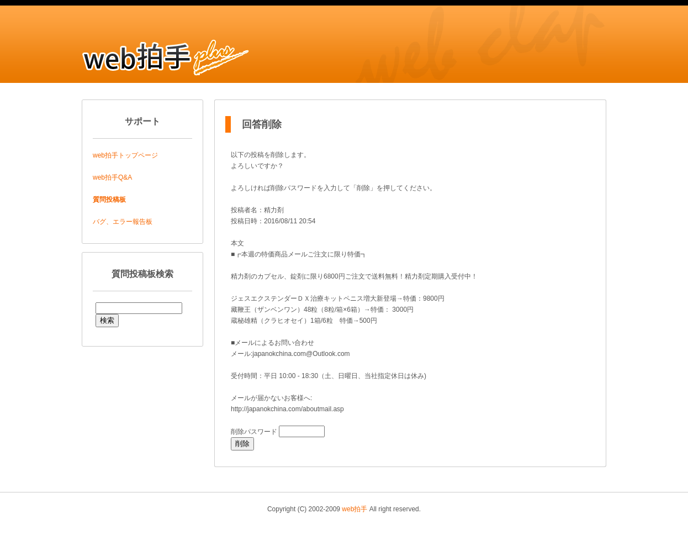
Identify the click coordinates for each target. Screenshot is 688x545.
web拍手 (354, 509)
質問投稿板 (109, 199)
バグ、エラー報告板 (122, 222)
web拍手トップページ (125, 155)
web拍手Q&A (112, 177)
